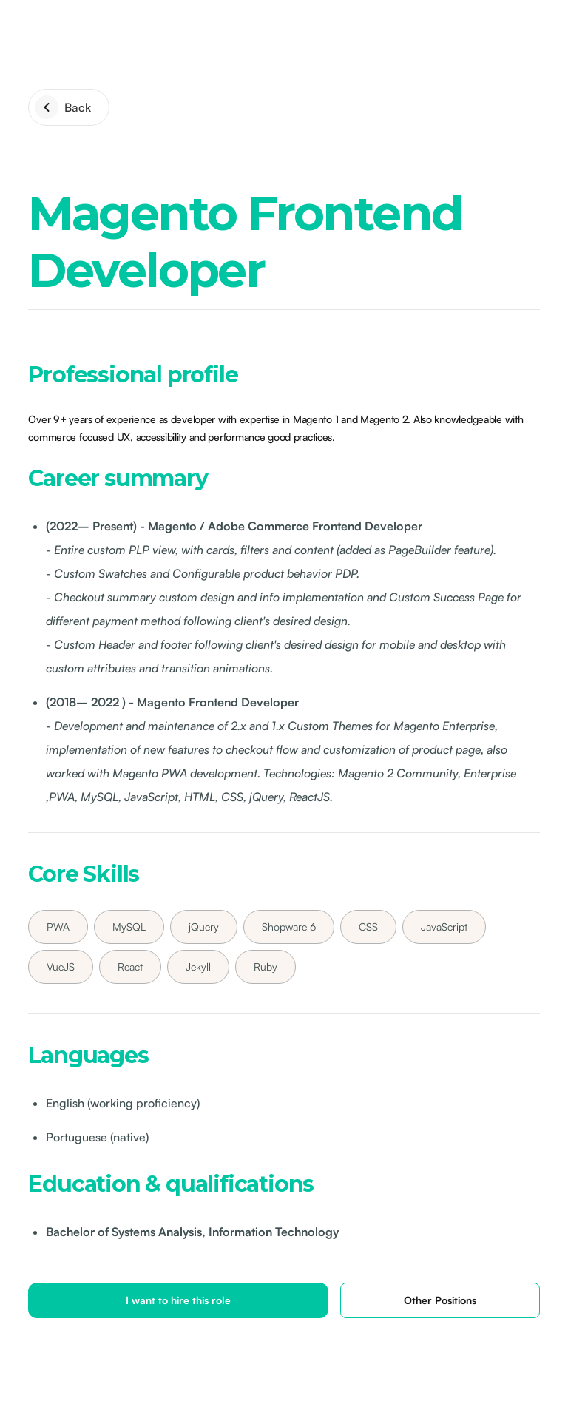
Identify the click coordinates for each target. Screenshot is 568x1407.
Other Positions (440, 1300)
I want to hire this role (178, 1300)
